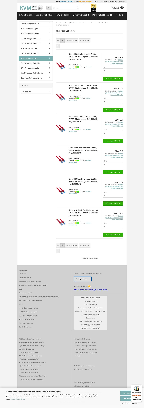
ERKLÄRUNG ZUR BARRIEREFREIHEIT (31, 300)
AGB (20, 304)
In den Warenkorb (113, 78)
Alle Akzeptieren (129, 393)
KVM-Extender (26, 15)
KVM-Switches (63, 15)
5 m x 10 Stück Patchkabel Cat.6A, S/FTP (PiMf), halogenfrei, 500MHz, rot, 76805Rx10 (83, 181)
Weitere (119, 15)
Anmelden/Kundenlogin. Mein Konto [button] (113, 1)
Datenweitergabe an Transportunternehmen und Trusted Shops (39, 297)
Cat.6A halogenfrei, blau (30, 39)
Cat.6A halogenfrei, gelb (30, 63)
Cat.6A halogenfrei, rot (30, 53)
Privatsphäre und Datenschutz (28, 308)
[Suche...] (49, 8)
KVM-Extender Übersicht (27, 319)
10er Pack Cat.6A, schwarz (31, 78)
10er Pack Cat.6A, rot (29, 58)
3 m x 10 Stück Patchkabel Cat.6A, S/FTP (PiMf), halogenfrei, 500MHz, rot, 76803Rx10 (83, 150)
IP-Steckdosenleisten (102, 15)
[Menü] (140, 385)
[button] (96, 1)
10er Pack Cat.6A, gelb (30, 68)
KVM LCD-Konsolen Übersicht (28, 316)
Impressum (22, 274)
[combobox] (71, 40)
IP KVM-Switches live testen (28, 312)
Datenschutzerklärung (18, 399)
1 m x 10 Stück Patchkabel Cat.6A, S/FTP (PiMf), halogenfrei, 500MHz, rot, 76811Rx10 (83, 56)
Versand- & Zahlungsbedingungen (30, 281)
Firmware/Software (25, 277)
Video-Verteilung (81, 15)
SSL (20, 289)
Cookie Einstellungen (25, 327)
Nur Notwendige (129, 398)
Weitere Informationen (129, 403)
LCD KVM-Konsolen (44, 15)
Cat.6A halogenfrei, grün (30, 43)
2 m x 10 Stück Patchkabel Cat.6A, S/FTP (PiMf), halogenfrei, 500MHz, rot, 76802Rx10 (83, 119)
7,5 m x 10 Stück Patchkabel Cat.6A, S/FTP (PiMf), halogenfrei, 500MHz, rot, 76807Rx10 (83, 212)
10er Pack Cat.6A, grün (30, 48)
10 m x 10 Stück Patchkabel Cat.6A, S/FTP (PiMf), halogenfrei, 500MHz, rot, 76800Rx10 (83, 88)
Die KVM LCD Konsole (26, 323)
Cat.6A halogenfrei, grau (30, 24)
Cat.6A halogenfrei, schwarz (32, 73)
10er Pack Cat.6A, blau (30, 34)
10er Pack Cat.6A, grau (30, 29)
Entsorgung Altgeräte (25, 293)
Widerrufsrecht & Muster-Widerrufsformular (33, 285)
